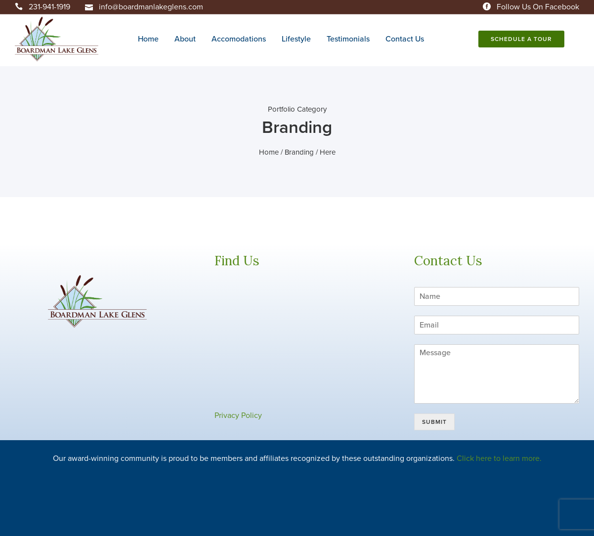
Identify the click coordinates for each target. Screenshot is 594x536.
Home (148, 39)
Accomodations (239, 39)
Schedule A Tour (521, 39)
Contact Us (404, 39)
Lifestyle (296, 39)
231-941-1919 (49, 7)
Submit (434, 421)
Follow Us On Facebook (538, 7)
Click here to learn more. (499, 458)
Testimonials (348, 39)
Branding (299, 152)
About (185, 39)
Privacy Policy (238, 415)
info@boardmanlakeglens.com (151, 7)
